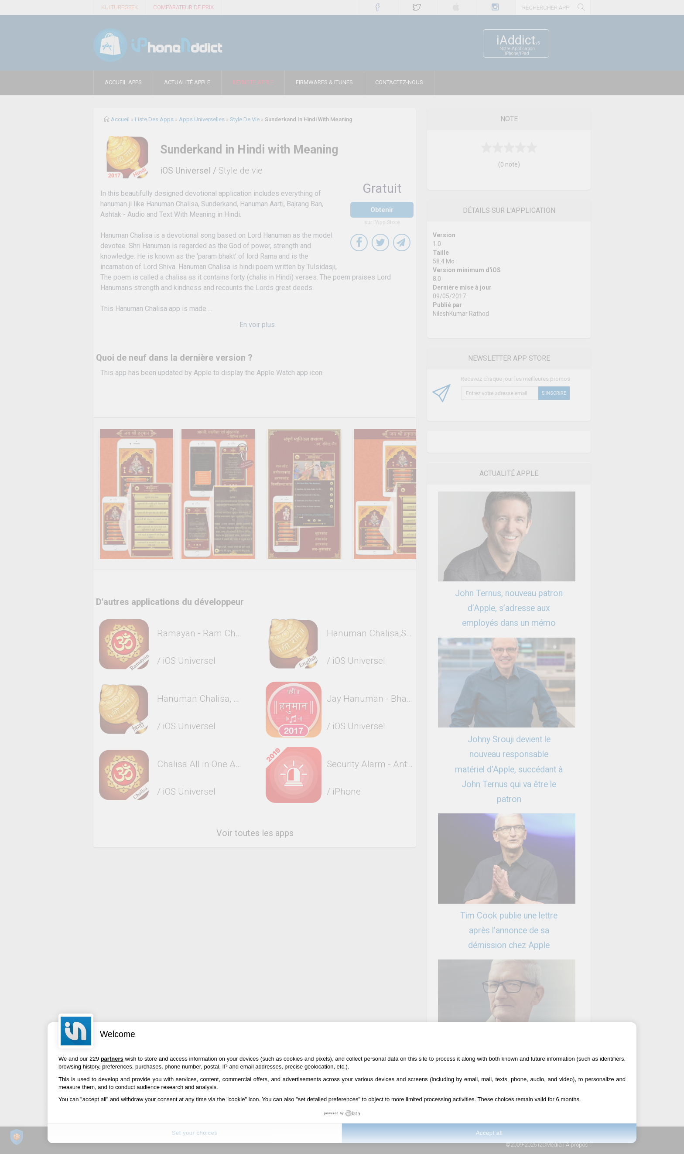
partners (112, 1058)
